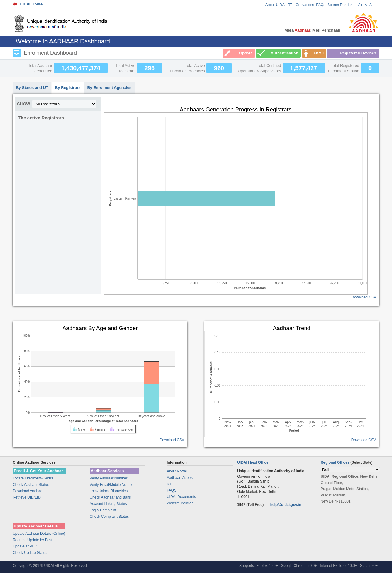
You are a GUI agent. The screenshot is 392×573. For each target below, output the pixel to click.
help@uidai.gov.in (285, 505)
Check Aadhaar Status (31, 485)
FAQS (171, 490)
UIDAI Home (31, 4)
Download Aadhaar (28, 491)
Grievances (305, 5)
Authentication (284, 53)
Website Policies (180, 503)
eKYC (319, 53)
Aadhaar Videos (180, 478)
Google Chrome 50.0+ (299, 566)
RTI (290, 5)
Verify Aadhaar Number (108, 478)
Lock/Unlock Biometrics (109, 491)
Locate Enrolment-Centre (33, 478)
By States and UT (32, 87)
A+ (360, 5)
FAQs (320, 5)
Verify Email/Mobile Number (112, 485)
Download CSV (364, 297)
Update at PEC (25, 546)
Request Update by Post (32, 540)
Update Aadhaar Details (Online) (39, 533)
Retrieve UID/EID (27, 497)
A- (371, 5)
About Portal (177, 471)
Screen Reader (339, 5)
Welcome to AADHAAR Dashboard (63, 41)
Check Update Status (30, 553)
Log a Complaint (103, 510)
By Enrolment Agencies (109, 87)
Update (245, 53)
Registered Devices (358, 53)
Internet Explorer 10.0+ (338, 566)
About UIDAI (275, 5)
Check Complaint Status (109, 516)
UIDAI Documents (181, 497)
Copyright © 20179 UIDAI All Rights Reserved (50, 566)
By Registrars (68, 87)
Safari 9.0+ (369, 566)
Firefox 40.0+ (267, 566)
